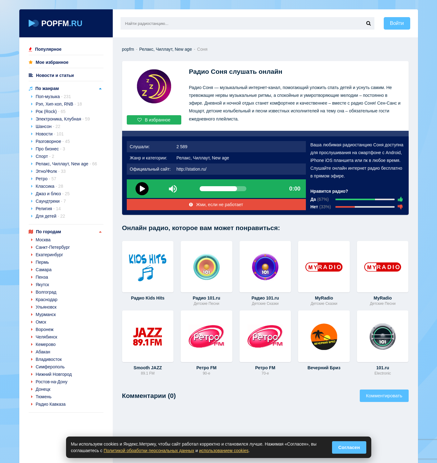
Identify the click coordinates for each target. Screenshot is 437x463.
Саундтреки (51, 201)
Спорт (45, 156)
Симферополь (50, 366)
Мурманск (46, 314)
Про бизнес (50, 148)
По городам (48, 231)
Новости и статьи (55, 75)
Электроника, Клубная (63, 118)
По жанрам (47, 88)
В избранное (153, 119)
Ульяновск (46, 307)
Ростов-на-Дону (52, 381)
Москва (43, 239)
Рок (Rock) (51, 111)
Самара (44, 269)
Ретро (46, 178)
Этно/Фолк (51, 171)
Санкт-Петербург (53, 247)
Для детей (50, 216)
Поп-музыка (53, 96)
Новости (50, 133)
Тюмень (44, 396)
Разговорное (53, 141)
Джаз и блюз (53, 193)
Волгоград (46, 292)
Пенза (42, 277)
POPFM (56, 23)
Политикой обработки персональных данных (149, 450)
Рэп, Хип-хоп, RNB (59, 104)
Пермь (42, 262)
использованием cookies (224, 450)
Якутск (42, 284)
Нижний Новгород (54, 374)
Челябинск (46, 336)
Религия (48, 208)
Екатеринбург (49, 254)
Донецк (43, 389)
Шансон (48, 126)
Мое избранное (52, 62)
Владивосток (49, 359)
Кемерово (46, 344)
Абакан (43, 351)
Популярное (48, 49)
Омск (41, 321)
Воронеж (45, 329)
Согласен (349, 447)
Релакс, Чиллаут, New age (66, 163)
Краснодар (47, 299)
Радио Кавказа (51, 404)
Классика (49, 186)
